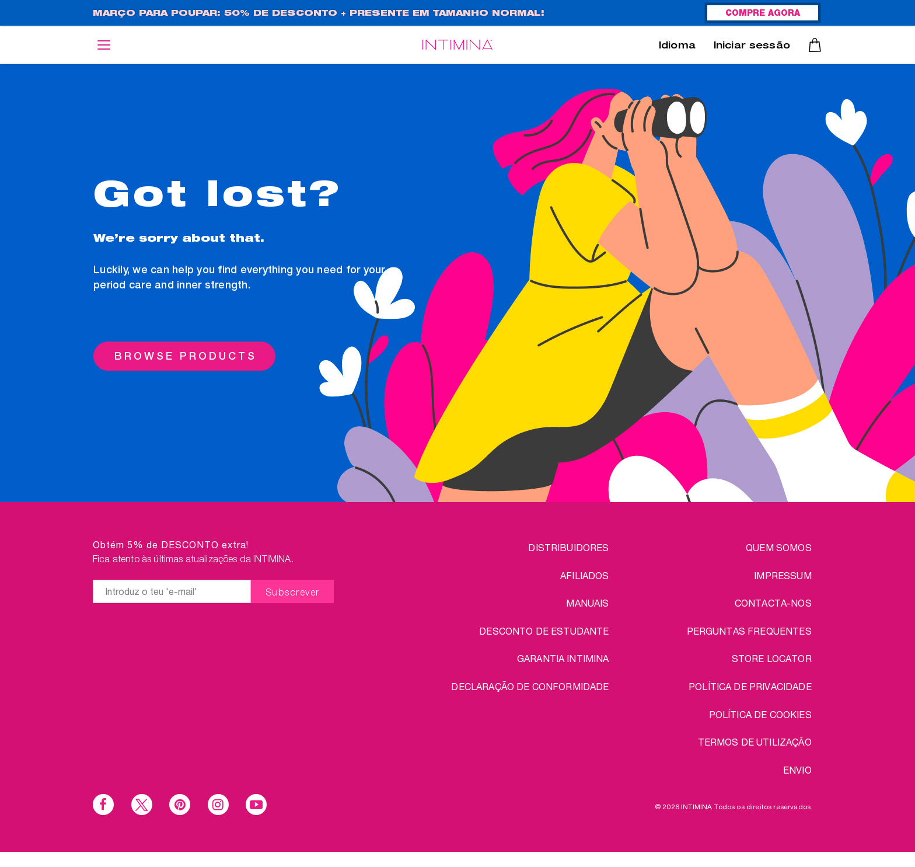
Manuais (587, 602)
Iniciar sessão (752, 46)
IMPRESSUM (782, 575)
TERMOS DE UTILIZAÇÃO (755, 741)
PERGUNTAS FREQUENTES (749, 630)
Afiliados (584, 575)
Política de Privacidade (750, 686)
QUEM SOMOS (779, 547)
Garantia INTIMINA (563, 658)
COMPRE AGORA (762, 14)
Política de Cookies (760, 714)
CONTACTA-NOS (773, 602)
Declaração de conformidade (530, 686)
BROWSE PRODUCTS (185, 356)
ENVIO (797, 769)
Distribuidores (568, 547)
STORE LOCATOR (772, 658)
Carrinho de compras (815, 45)
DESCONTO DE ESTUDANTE (544, 630)
